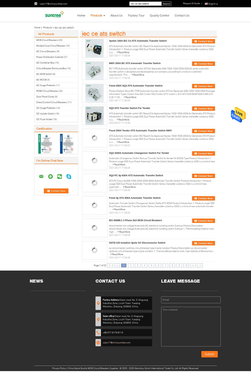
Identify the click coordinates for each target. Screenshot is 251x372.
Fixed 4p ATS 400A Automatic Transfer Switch (135, 197)
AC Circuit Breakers (46, 51)
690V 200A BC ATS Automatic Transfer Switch (135, 63)
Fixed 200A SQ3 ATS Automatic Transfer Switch (136, 85)
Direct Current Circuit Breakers (51, 102)
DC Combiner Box (45, 62)
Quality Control (159, 15)
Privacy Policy (59, 368)
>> (193, 265)
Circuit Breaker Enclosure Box (51, 68)
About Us (116, 15)
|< (110, 265)
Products (96, 15)
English (213, 3)
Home (81, 15)
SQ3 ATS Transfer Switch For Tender (129, 108)
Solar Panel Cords (45, 96)
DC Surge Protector (45, 108)
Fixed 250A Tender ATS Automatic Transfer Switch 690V (140, 130)
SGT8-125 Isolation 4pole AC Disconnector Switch (137, 242)
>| (200, 265)
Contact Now (205, 41)
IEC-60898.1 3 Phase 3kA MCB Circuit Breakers (135, 220)
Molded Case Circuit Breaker (50, 45)
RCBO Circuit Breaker (47, 91)
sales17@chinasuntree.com (53, 3)
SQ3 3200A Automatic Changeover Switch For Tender (139, 153)
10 (186, 265)
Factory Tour (136, 15)
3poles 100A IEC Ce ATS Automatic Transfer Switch (138, 40)
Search (166, 3)
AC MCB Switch (44, 74)
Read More (123, 52)
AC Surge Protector (45, 85)
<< (116, 265)
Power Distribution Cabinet (49, 57)
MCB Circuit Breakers (47, 40)
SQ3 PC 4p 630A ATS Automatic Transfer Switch (136, 175)
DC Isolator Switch (45, 113)
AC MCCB (41, 79)
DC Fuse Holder (44, 119)
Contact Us (182, 15)
